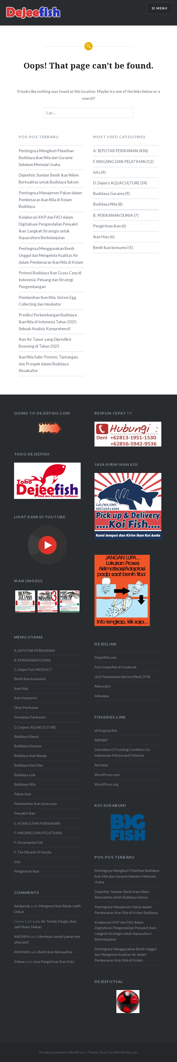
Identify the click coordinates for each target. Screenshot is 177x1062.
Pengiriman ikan (107, 225)
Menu (161, 8)
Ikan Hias (101, 236)
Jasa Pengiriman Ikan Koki (53, 961)
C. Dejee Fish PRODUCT (33, 669)
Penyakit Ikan (24, 813)
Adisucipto (102, 686)
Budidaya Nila (105, 204)
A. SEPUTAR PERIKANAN (115, 150)
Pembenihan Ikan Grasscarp (35, 804)
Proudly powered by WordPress (62, 1052)
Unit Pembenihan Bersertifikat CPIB (122, 677)
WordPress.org (106, 784)
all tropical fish (105, 730)
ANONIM (21, 936)
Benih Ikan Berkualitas (55, 952)
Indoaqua (101, 696)
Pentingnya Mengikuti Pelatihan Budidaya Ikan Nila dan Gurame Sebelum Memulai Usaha (46, 157)
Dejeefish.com (105, 657)
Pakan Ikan (22, 794)
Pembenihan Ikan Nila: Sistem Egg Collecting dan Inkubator (47, 301)
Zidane (19, 961)
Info (96, 172)
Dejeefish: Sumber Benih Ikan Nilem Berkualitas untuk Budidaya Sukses (49, 178)
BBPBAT (101, 740)
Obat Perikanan (26, 707)
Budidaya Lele (24, 775)
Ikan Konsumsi (25, 698)
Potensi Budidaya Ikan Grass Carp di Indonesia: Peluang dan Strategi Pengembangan (50, 279)
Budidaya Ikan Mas (28, 765)
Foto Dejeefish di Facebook (115, 667)
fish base (101, 765)
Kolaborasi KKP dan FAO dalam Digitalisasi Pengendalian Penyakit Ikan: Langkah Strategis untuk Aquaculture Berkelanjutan (48, 227)
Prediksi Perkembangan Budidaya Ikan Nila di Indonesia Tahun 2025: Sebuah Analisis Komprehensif (48, 321)
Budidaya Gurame (108, 193)
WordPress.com (107, 775)
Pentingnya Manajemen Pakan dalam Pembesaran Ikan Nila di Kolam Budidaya (50, 199)
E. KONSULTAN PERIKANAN (37, 823)
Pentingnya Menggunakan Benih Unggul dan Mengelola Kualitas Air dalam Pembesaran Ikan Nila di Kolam (51, 255)
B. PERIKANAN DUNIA (113, 215)
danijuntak (22, 906)
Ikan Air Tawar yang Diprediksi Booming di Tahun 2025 (45, 343)
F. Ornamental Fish (28, 842)
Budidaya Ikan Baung (30, 755)
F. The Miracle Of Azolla (32, 852)
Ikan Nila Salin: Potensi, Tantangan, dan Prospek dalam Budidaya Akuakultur (49, 364)
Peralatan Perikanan (30, 717)
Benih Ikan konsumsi (110, 247)
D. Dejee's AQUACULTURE (116, 182)
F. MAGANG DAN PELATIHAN (119, 161)
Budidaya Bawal (26, 736)
